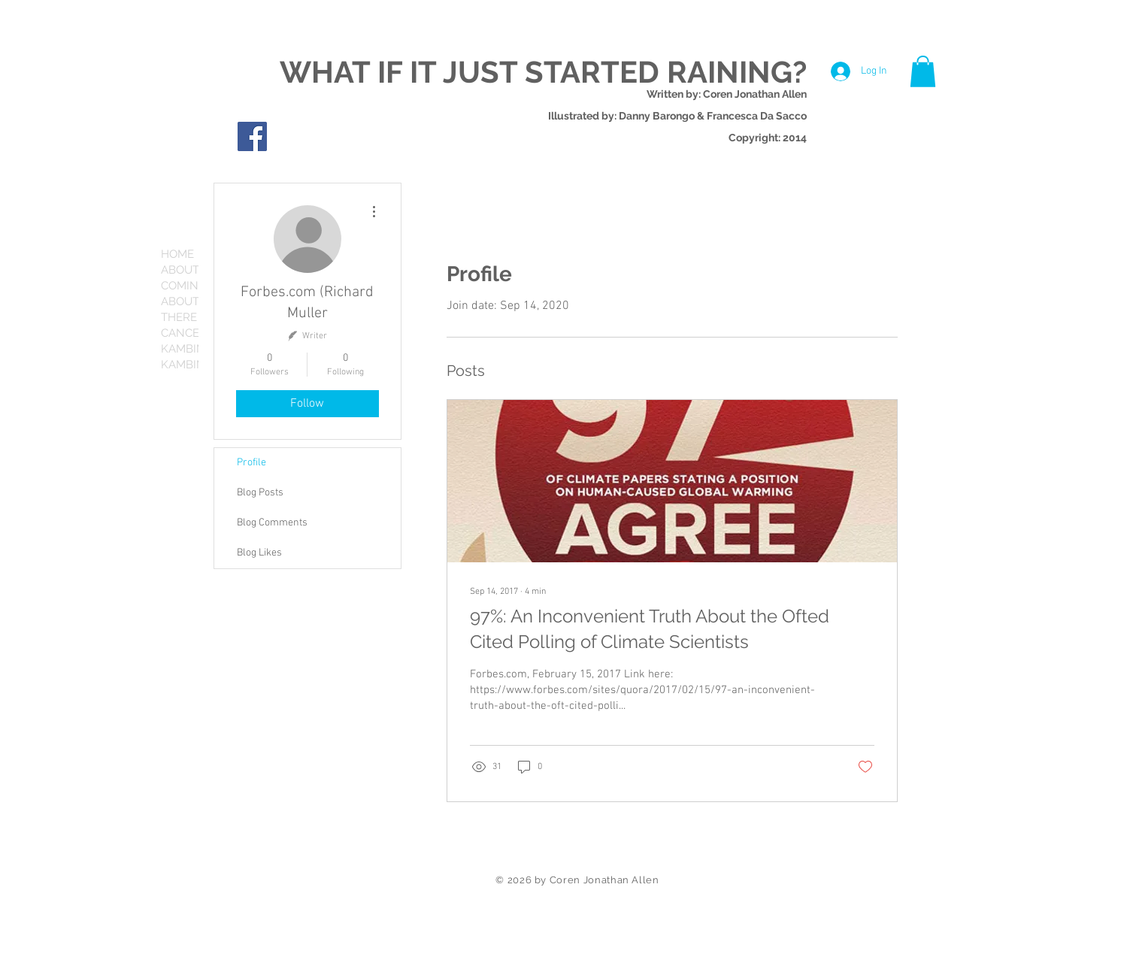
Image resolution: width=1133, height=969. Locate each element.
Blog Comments (272, 522)
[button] (923, 71)
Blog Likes (259, 553)
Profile (251, 462)
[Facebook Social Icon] (252, 136)
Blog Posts (260, 492)
